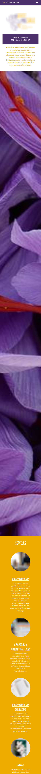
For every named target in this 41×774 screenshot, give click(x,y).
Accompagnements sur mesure (20, 707)
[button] (36, 2)
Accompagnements (20, 579)
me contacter (23, 731)
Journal (20, 765)
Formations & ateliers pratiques (20, 647)
